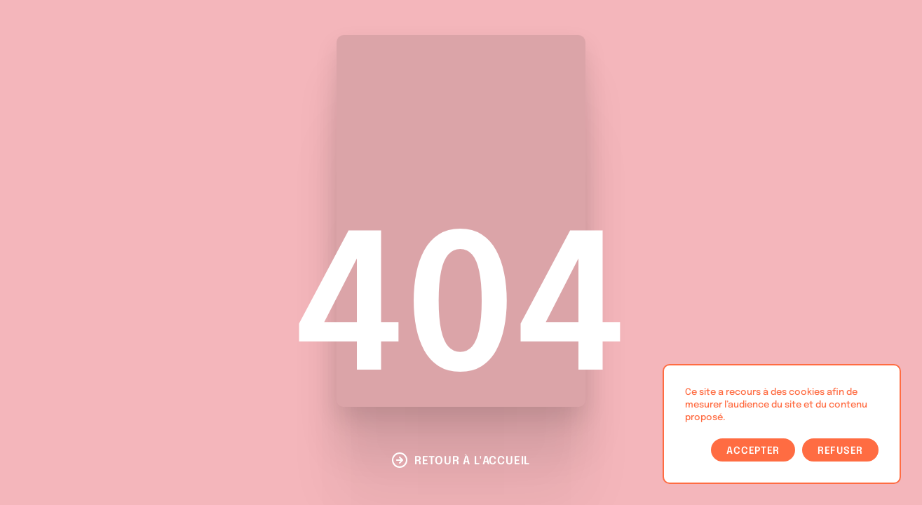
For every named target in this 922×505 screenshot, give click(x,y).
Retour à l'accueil (472, 461)
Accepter (753, 451)
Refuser (840, 451)
